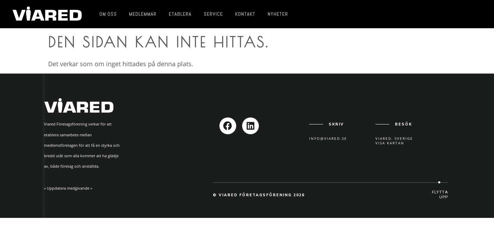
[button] (439, 194)
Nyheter (278, 14)
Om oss (108, 14)
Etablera (180, 14)
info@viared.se (328, 138)
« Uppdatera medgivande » (68, 188)
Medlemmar (143, 14)
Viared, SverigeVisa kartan (394, 140)
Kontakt (245, 14)
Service (213, 14)
